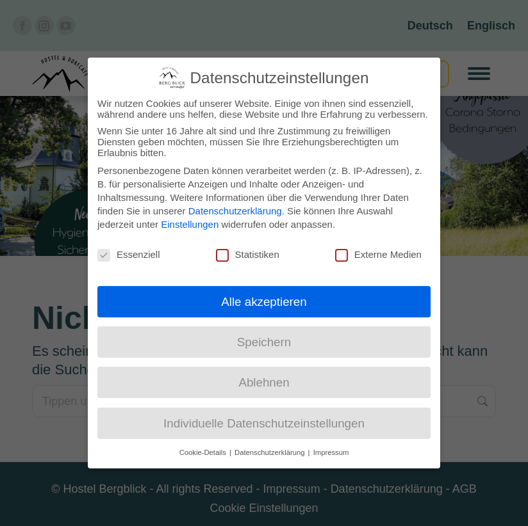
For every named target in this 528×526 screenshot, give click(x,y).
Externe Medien (378, 251)
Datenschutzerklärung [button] (271, 450)
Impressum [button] (331, 450)
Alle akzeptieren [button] (263, 299)
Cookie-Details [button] (203, 450)
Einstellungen (190, 221)
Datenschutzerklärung (235, 208)
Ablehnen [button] (263, 380)
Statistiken (247, 251)
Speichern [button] (264, 340)
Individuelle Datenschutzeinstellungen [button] (264, 420)
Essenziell (128, 251)
